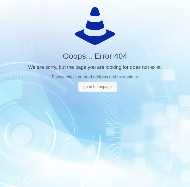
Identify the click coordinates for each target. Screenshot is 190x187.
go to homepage (98, 86)
